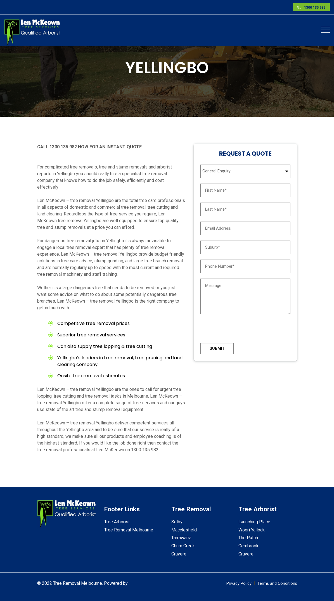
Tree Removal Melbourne (128, 530)
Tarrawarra (181, 537)
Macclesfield (184, 530)
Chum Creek (183, 545)
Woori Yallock (251, 530)
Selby (177, 521)
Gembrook (248, 545)
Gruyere (178, 554)
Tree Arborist (117, 521)
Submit (217, 348)
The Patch (248, 537)
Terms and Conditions (277, 583)
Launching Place (254, 521)
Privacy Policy (239, 583)
